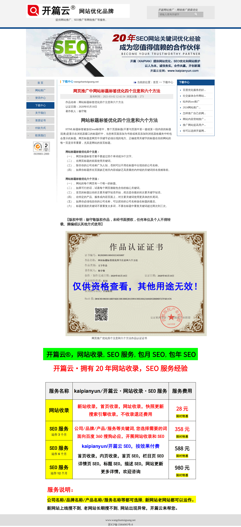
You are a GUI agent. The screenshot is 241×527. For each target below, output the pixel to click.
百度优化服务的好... (194, 90)
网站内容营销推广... (194, 119)
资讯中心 (40, 97)
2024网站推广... (192, 107)
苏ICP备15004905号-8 (120, 524)
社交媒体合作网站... (194, 95)
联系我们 (40, 135)
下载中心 (40, 105)
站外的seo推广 (191, 101)
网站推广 (40, 90)
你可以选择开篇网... (194, 130)
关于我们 (40, 113)
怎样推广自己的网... (194, 113)
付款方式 (40, 128)
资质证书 (40, 120)
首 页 (40, 82)
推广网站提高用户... (194, 125)
